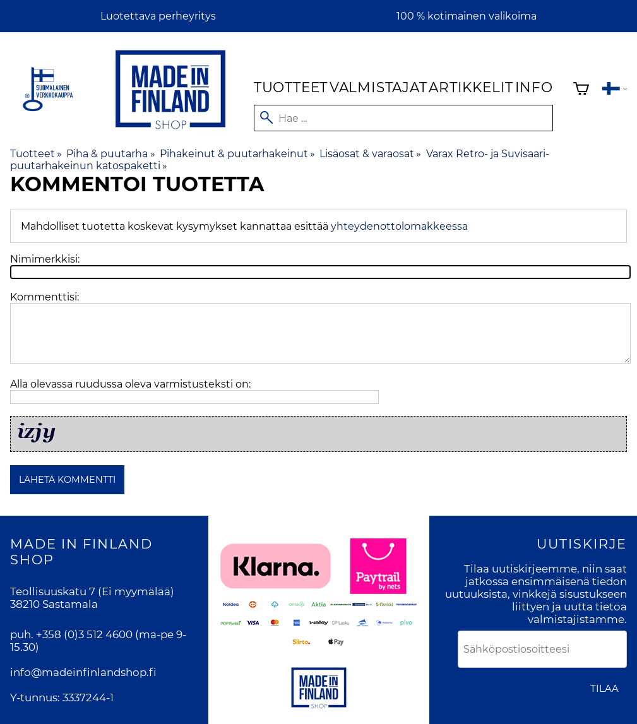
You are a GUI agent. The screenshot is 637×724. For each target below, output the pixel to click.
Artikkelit (471, 87)
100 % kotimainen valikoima (466, 16)
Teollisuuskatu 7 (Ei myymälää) (92, 591)
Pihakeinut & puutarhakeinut (237, 154)
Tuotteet (291, 87)
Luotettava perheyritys (158, 16)
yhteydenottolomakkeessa (399, 226)
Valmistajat (378, 87)
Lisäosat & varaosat (370, 154)
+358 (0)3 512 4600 (84, 634)
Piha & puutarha (110, 154)
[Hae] (403, 118)
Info (534, 87)
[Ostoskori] (581, 90)
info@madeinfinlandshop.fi (83, 672)
